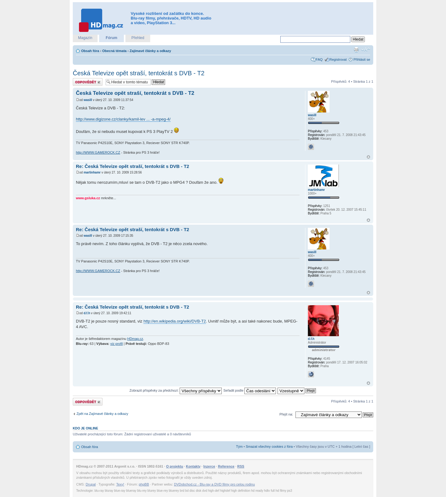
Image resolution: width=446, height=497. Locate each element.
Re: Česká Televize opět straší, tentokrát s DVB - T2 (132, 166)
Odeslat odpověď (88, 82)
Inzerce (209, 466)
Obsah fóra (90, 51)
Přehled (137, 38)
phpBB (144, 484)
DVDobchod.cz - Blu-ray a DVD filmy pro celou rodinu (214, 484)
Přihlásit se (361, 59)
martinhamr (92, 172)
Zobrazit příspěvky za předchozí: (175, 390)
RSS (240, 466)
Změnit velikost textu (365, 49)
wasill (88, 100)
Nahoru (368, 157)
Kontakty (193, 466)
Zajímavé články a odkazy (150, 51)
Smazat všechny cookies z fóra (269, 446)
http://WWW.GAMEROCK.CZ (98, 152)
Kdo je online (85, 428)
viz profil (116, 343)
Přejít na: (286, 414)
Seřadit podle (249, 390)
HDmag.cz (135, 339)
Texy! (120, 484)
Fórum (111, 38)
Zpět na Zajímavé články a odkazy (102, 414)
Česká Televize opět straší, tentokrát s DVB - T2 (138, 73)
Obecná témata (114, 51)
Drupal (91, 484)
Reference (226, 466)
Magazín (85, 38)
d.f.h (87, 313)
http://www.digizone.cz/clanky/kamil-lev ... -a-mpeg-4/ (123, 119)
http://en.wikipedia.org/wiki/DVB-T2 (174, 321)
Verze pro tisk (356, 49)
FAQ (319, 59)
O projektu (174, 466)
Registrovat (338, 59)
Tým (239, 446)
